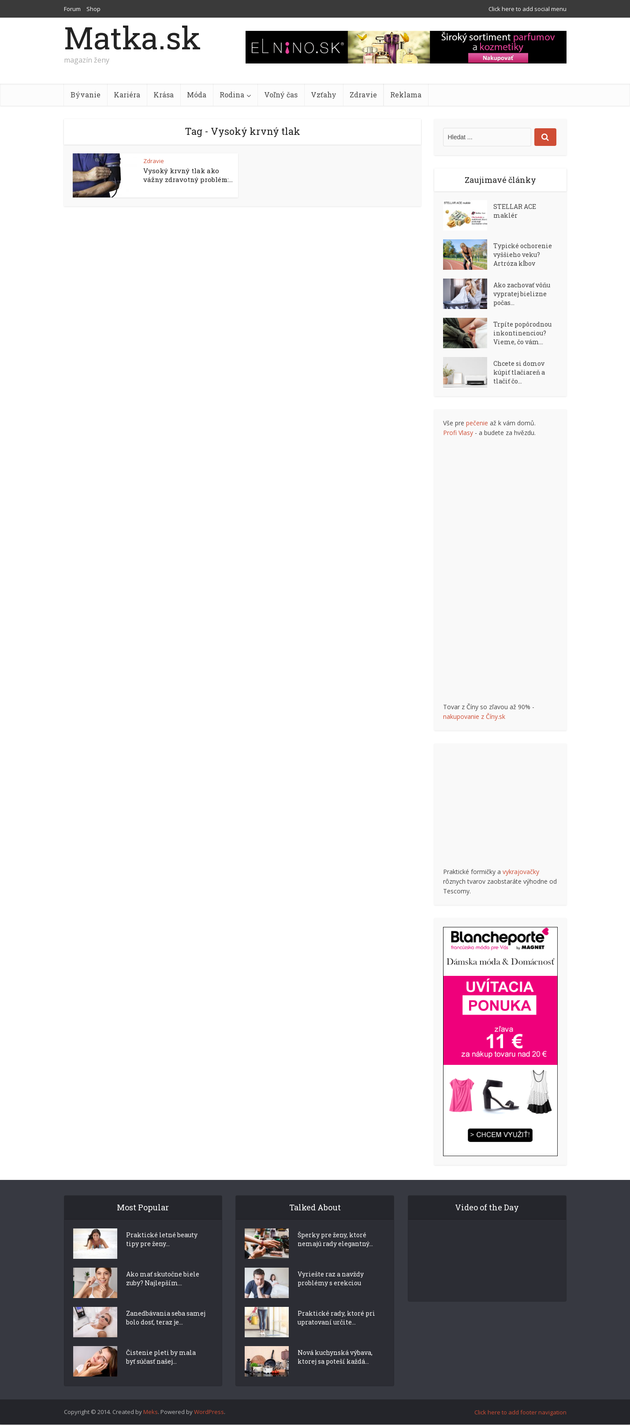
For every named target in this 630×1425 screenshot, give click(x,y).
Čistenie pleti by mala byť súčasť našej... (161, 1372)
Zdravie (363, 94)
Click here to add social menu (527, 9)
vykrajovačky (521, 871)
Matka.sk (132, 37)
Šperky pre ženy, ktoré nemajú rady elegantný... (335, 1255)
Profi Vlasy (458, 432)
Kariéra (127, 94)
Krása (163, 94)
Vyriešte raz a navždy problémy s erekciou (331, 1294)
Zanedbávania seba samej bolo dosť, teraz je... (165, 1333)
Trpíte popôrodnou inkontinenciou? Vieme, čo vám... (522, 333)
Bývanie (86, 94)
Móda (196, 94)
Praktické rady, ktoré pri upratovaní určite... (336, 1333)
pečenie (477, 423)
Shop (93, 9)
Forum (72, 9)
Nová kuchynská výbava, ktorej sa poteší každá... (335, 1372)
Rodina (232, 94)
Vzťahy (323, 94)
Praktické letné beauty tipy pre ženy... (162, 1255)
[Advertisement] (509, 570)
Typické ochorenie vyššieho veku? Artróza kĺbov (522, 255)
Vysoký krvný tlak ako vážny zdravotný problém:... (188, 175)
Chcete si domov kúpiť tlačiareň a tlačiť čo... (519, 372)
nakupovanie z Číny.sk (474, 716)
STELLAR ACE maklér (514, 211)
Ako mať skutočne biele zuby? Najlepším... (162, 1294)
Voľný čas (281, 94)
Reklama (405, 94)
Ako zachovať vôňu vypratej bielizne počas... (521, 294)
